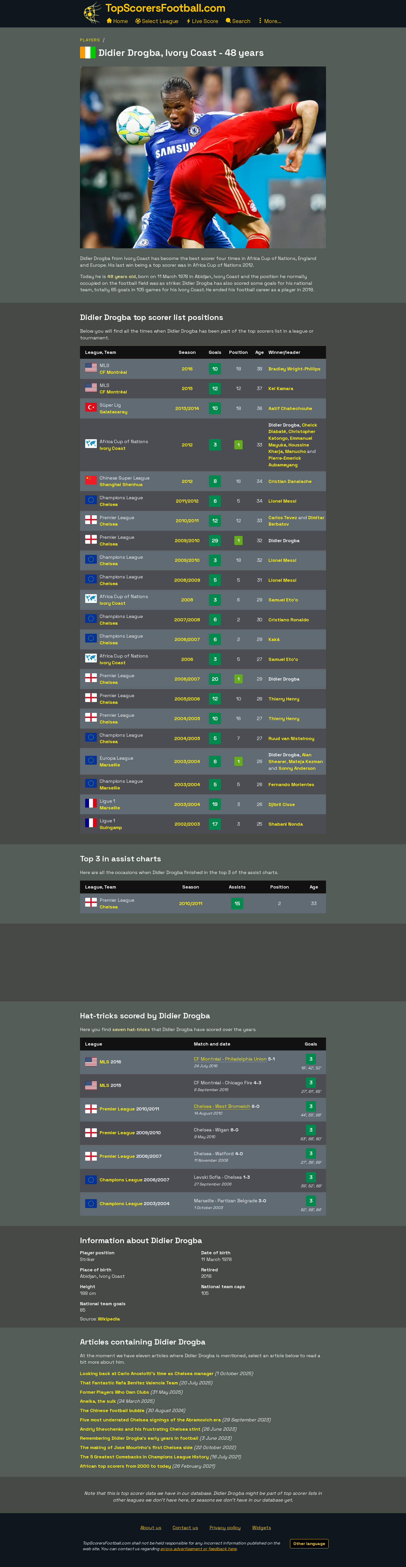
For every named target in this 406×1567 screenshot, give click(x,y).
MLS (110, 1062)
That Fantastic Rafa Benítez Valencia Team (129, 1383)
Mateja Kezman (306, 761)
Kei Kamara (281, 388)
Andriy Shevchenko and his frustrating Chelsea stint (140, 1429)
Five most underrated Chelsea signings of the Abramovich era (150, 1420)
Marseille (110, 765)
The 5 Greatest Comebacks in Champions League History (144, 1457)
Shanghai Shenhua (121, 484)
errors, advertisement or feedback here (198, 1548)
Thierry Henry (284, 699)
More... (269, 21)
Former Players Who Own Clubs (114, 1392)
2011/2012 (187, 501)
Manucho (295, 451)
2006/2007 (187, 639)
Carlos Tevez (283, 517)
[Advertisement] (203, 962)
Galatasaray (113, 412)
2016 (187, 369)
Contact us (185, 1528)
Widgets (261, 1528)
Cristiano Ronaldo (289, 620)
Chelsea (109, 504)
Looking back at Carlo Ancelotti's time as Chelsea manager (147, 1373)
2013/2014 (187, 408)
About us (150, 1528)
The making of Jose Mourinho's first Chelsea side (136, 1447)
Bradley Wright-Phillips (295, 369)
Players (90, 40)
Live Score (202, 21)
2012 (187, 445)
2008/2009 (187, 580)
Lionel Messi (282, 501)
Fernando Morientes (291, 784)
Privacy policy (225, 1528)
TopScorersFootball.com (165, 8)
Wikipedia (109, 1319)
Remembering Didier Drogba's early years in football (139, 1438)
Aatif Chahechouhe (290, 408)
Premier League (129, 1109)
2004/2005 (187, 718)
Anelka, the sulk (98, 1401)
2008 (187, 600)
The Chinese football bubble (112, 1410)
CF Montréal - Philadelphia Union (230, 1059)
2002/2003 (187, 824)
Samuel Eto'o (283, 600)
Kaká (274, 639)
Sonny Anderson (297, 768)
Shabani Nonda (286, 824)
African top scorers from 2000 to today (125, 1466)
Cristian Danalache (290, 481)
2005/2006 (187, 699)
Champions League (134, 1180)
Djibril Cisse (282, 804)
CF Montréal (113, 372)
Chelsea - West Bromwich (222, 1106)
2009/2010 (187, 540)
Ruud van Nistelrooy (291, 738)
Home (117, 21)
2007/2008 (187, 620)
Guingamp (111, 827)
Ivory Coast (113, 448)
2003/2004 (187, 761)
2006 (187, 659)
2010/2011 (187, 521)
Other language (309, 1543)
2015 (187, 388)
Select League (157, 21)
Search (238, 21)
